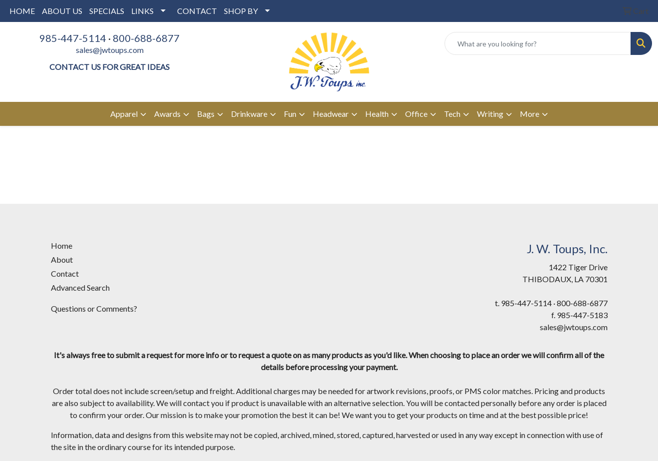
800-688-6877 (146, 38)
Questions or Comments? (94, 308)
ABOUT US (62, 10)
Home (61, 245)
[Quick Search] (537, 43)
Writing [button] (490, 113)
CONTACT (197, 10)
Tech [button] (452, 113)
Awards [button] (167, 113)
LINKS (142, 10)
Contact (65, 273)
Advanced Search (80, 287)
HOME (22, 10)
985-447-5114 (72, 38)
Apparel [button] (124, 113)
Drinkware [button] (249, 113)
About (62, 259)
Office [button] (416, 113)
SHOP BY (241, 10)
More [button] (529, 113)
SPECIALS (106, 10)
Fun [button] (290, 113)
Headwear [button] (331, 113)
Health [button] (377, 113)
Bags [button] (206, 113)
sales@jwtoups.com (110, 49)
